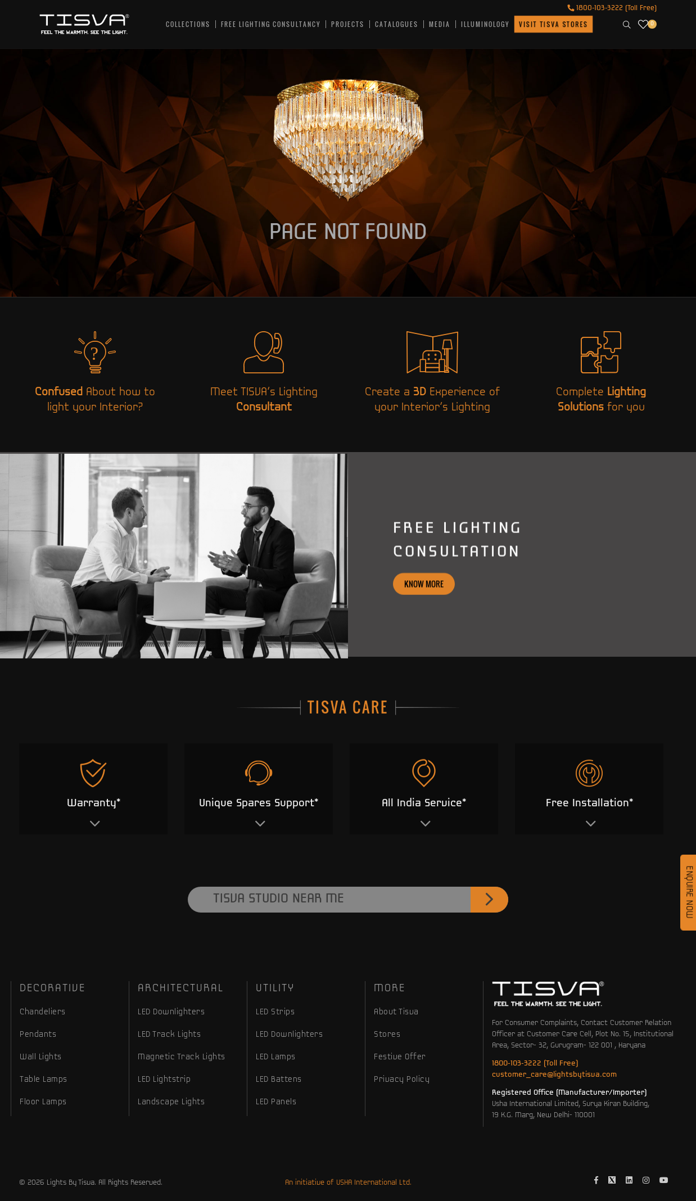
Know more (424, 631)
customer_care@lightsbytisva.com (554, 1075)
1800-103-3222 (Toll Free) (612, 8)
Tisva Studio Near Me (360, 947)
